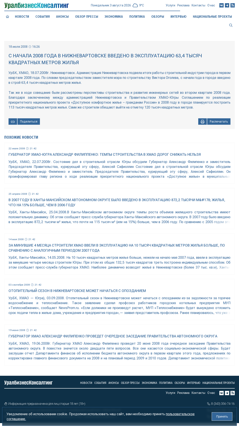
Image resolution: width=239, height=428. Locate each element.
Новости (22, 17)
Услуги (170, 7)
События (43, 16)
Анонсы (62, 17)
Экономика (114, 16)
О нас (211, 7)
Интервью (193, 383)
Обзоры (157, 16)
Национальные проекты (219, 383)
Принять (222, 416)
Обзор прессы (86, 16)
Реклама (183, 7)
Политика (137, 16)
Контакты (198, 7)
